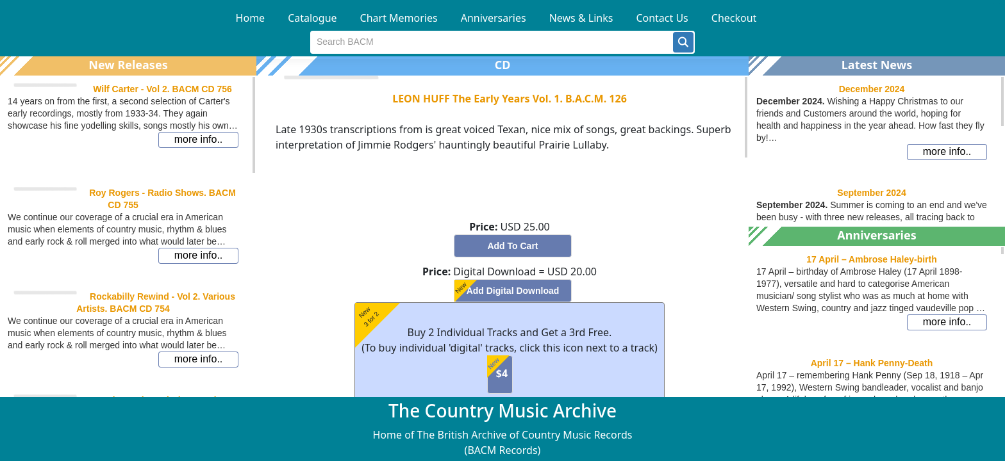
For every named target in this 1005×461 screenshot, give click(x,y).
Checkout (734, 18)
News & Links (581, 18)
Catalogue (312, 18)
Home (250, 18)
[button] (683, 42)
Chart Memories (399, 18)
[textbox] (492, 42)
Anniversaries (493, 18)
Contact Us (662, 18)
